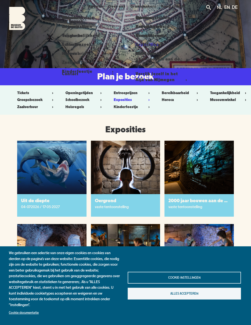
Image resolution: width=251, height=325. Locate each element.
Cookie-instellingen (184, 277)
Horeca (168, 100)
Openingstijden (79, 93)
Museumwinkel (223, 100)
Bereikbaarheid (175, 93)
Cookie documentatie (24, 312)
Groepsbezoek (30, 100)
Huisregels (74, 107)
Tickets (23, 93)
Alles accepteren (184, 293)
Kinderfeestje (126, 107)
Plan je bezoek (63, 6)
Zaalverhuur (27, 107)
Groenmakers (148, 6)
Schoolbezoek (77, 100)
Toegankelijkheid (225, 93)
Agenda (94, 6)
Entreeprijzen (126, 93)
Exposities (123, 100)
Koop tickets (181, 6)
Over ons (118, 6)
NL (219, 7)
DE (235, 7)
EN (227, 7)
